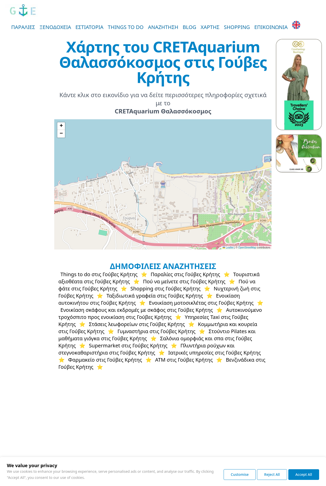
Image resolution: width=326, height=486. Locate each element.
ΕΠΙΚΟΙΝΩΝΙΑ (271, 27)
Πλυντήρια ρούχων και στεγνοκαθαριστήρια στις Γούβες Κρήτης (146, 349)
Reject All (272, 474)
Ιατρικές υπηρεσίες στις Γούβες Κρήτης (214, 352)
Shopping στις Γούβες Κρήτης (165, 288)
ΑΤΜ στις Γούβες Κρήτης (184, 359)
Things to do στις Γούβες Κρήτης (99, 274)
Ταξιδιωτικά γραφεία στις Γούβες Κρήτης (154, 295)
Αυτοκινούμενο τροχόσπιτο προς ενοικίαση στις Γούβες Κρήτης (160, 313)
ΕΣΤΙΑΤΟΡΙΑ (89, 27)
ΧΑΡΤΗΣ (210, 27)
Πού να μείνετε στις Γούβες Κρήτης (184, 281)
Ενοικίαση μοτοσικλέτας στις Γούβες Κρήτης (201, 302)
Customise (240, 474)
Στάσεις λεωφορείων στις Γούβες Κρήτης (137, 324)
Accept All (303, 474)
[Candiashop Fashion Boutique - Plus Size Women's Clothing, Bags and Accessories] (299, 84)
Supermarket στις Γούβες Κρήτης (128, 345)
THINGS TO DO (125, 27)
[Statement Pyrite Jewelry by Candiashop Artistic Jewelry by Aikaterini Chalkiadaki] (299, 151)
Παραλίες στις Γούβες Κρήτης (185, 274)
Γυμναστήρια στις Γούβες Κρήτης (156, 331)
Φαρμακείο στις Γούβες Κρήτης (105, 359)
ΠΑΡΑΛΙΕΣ (23, 27)
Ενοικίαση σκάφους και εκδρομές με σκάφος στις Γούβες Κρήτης (136, 309)
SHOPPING (237, 27)
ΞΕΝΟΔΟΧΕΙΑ (55, 27)
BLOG (189, 27)
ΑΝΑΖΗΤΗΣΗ (163, 27)
